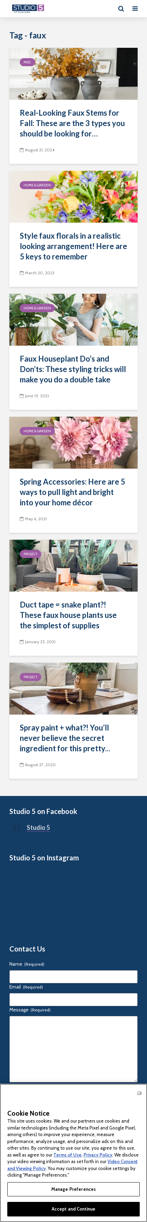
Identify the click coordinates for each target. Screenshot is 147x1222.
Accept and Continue (73, 1209)
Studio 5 (38, 827)
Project (30, 554)
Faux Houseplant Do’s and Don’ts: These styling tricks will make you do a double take (73, 369)
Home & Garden (37, 185)
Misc (27, 62)
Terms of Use (67, 1155)
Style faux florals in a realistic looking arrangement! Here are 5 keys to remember (73, 246)
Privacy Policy (98, 1155)
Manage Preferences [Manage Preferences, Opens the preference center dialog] (73, 1189)
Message (30, 1010)
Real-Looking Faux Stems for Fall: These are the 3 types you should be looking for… (72, 123)
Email (26, 987)
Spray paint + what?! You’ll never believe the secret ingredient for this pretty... (65, 738)
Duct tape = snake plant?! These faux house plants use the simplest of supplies (68, 615)
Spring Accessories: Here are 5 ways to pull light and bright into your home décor (72, 492)
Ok (139, 1092)
